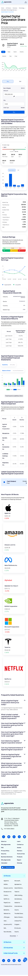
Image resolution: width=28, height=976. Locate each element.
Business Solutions (6, 857)
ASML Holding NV (18, 895)
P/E (18, 170)
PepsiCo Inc (7, 902)
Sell (20, 81)
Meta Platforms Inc (18, 888)
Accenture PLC (8, 924)
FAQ (2, 847)
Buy (8, 81)
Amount (6, 90)
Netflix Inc (6, 899)
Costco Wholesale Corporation (7, 895)
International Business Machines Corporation (18, 906)
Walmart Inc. (7, 913)
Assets (19, 847)
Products (19, 857)
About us (3, 841)
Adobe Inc (17, 902)
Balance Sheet (6, 370)
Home (2, 8)
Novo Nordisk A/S (7, 932)
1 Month (15, 51)
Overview (15, 8)
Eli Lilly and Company (17, 928)
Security (3, 854)
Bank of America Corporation (18, 917)
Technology (22, 8)
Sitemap (19, 863)
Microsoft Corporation (18, 881)
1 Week (8, 51)
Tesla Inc (16, 891)
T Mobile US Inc (8, 906)
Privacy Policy (5, 850)
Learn (18, 841)
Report (19, 860)
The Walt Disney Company (18, 913)
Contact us (20, 844)
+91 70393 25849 (9, 829)
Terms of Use (21, 854)
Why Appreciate (6, 844)
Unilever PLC (18, 921)
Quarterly (5, 364)
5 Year (16, 56)
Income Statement (18, 370)
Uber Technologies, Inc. (8, 921)
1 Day (3, 51)
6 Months (4, 56)
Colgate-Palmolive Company (17, 924)
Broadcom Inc (7, 891)
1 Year (10, 56)
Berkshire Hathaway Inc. (8, 910)
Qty (5, 100)
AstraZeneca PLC (18, 899)
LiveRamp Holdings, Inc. (5, 456)
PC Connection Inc (5, 447)
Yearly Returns (12, 170)
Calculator (4, 863)
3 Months (22, 51)
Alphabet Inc (18, 884)
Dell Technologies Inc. (7, 928)
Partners (19, 850)
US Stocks (8, 8)
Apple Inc (6, 881)
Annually (12, 364)
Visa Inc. (16, 910)
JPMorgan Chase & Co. (7, 917)
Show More (13, 936)
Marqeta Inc (5, 433)
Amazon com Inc (8, 888)
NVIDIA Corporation (7, 884)
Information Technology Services (9, 10)
